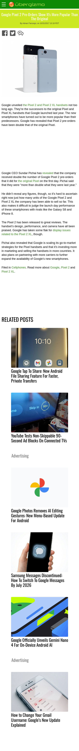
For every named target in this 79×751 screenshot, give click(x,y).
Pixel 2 (65, 267)
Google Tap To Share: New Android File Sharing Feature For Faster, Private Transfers (36, 376)
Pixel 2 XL (8, 271)
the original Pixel (28, 181)
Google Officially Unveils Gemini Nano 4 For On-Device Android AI (39, 642)
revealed (47, 173)
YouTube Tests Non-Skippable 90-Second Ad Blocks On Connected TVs (39, 438)
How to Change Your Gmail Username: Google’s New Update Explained (35, 720)
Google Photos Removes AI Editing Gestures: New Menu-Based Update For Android (37, 515)
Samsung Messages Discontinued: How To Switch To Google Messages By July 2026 (37, 580)
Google (54, 267)
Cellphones (19, 267)
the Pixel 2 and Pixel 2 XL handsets (45, 105)
